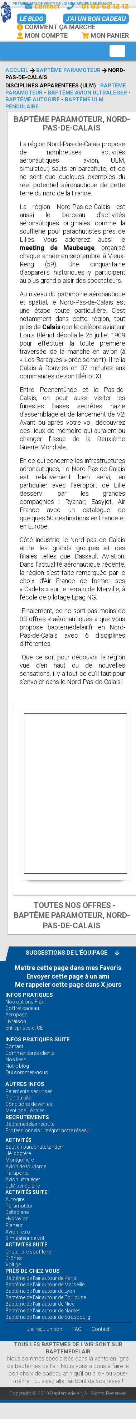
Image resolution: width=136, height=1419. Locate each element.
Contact (42, 6)
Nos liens (15, 1059)
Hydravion (17, 1218)
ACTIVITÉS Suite (26, 1192)
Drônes (13, 1258)
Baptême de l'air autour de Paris (40, 1278)
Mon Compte (42, 35)
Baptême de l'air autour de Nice (39, 1304)
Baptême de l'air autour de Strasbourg (47, 1317)
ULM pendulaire (22, 1186)
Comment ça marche (56, 27)
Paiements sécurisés (29, 1091)
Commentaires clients (30, 1053)
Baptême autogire (32, 99)
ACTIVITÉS (18, 1140)
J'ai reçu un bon (44, 1329)
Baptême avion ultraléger (87, 93)
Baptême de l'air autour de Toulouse (45, 1297)
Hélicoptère (18, 1153)
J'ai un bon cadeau (96, 18)
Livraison (15, 1021)
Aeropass (16, 1014)
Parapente (16, 1173)
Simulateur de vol (24, 1238)
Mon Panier (105, 35)
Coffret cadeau (22, 1008)
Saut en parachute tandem (34, 1147)
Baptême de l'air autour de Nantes (43, 1310)
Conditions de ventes (28, 1104)
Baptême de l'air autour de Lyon (40, 1291)
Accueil (17, 70)
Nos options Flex (24, 1002)
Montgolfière (19, 1160)
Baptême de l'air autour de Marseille (44, 1284)
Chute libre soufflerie (28, 1252)
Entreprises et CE (24, 1028)
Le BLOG (31, 18)
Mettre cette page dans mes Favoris (68, 967)
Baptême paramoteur (68, 70)
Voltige (13, 1264)
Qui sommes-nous (26, 1072)
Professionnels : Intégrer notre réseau (47, 1130)
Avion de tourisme (25, 1166)
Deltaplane (17, 1212)
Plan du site (18, 1098)
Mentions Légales (25, 1110)
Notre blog (17, 1066)
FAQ (77, 1329)
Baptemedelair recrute (29, 1124)
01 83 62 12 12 (105, 6)
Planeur (14, 1225)
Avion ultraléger (22, 1179)
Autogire (14, 1199)
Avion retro (17, 1232)
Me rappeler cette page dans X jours (68, 984)
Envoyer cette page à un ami (68, 976)
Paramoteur (19, 1206)
